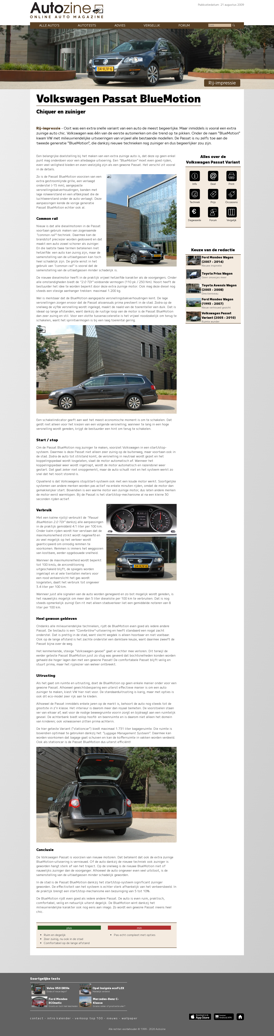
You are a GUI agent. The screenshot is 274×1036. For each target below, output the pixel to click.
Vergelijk (152, 25)
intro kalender (59, 1018)
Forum (184, 25)
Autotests (87, 25)
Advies (120, 25)
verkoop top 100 (89, 1018)
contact (37, 1018)
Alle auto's (49, 25)
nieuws (112, 1018)
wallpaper (130, 1018)
